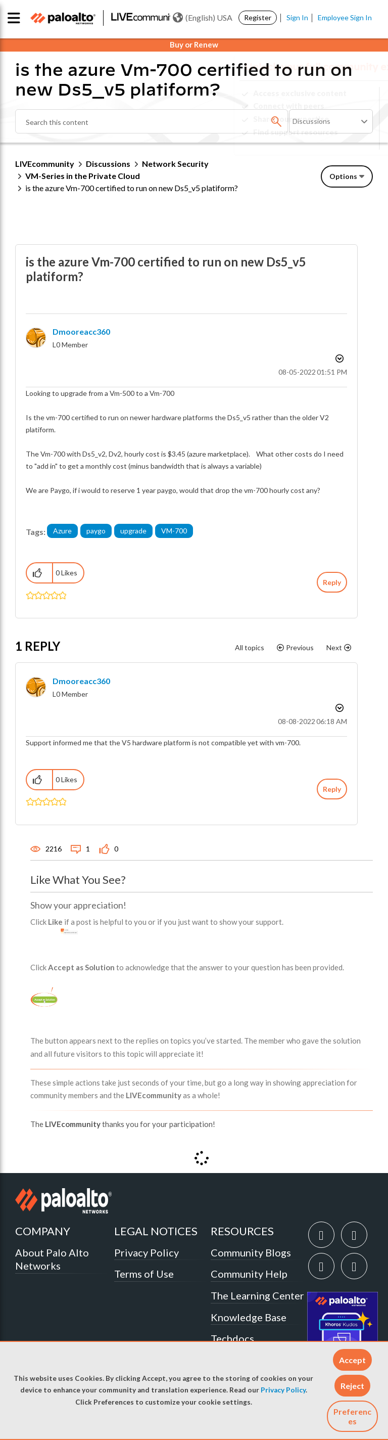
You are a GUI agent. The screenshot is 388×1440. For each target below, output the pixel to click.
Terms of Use (144, 1274)
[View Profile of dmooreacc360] (81, 331)
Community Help (249, 1274)
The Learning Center (257, 1295)
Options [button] (343, 176)
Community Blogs (251, 1252)
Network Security (175, 163)
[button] (352, 1360)
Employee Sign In (345, 17)
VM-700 (174, 530)
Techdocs (232, 1338)
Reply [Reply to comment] (332, 789)
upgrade (133, 530)
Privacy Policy (283, 1390)
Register (257, 17)
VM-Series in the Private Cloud (82, 176)
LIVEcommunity (44, 163)
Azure (62, 530)
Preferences (352, 1416)
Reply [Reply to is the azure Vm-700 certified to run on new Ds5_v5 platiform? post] (332, 582)
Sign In (297, 17)
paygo (96, 530)
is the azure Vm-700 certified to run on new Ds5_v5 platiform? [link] (131, 188)
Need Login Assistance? (327, 140)
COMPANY (42, 1231)
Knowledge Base (248, 1317)
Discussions (108, 163)
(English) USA (202, 18)
